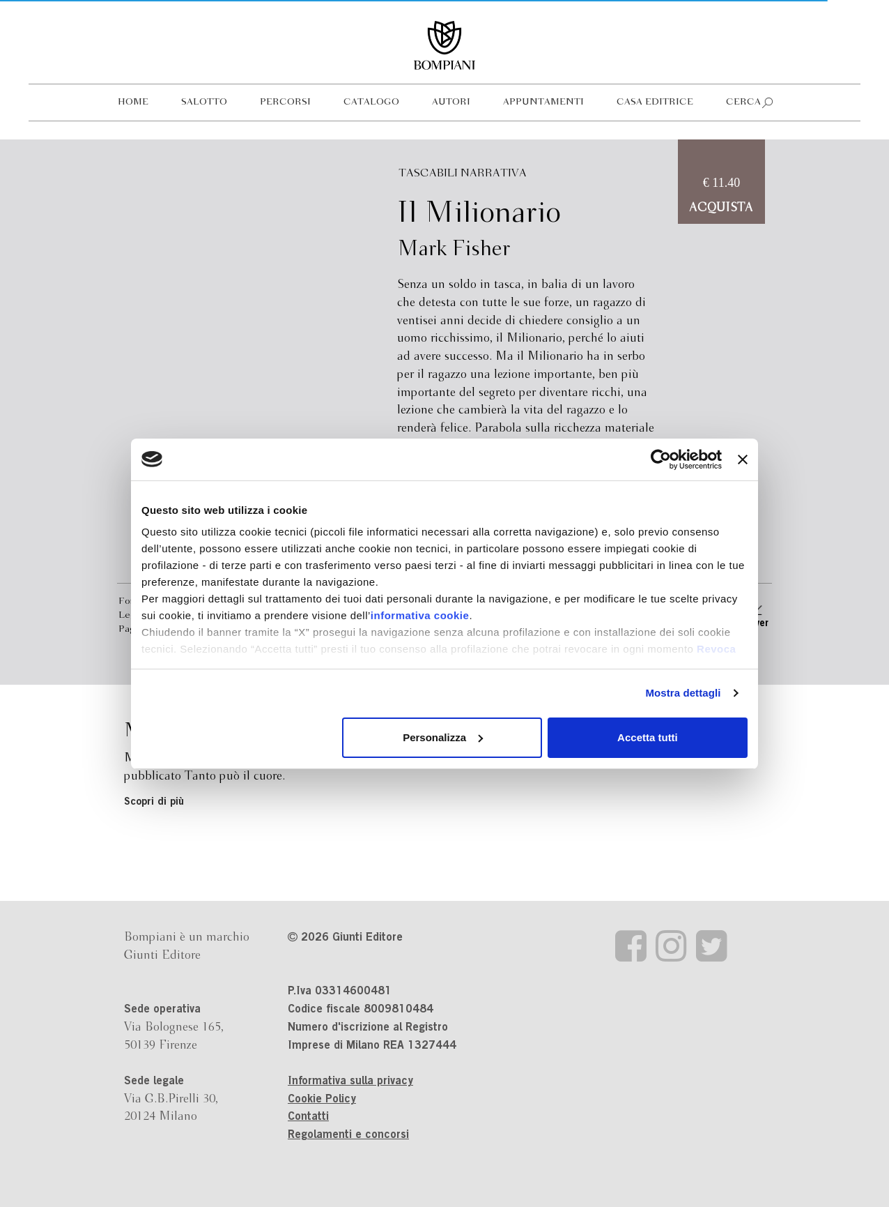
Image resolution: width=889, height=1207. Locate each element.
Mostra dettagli (682, 693)
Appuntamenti (543, 102)
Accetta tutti (647, 737)
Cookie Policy (322, 1099)
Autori (451, 102)
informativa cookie (420, 615)
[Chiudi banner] (743, 459)
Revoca (716, 649)
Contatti (308, 1117)
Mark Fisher (453, 249)
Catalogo (371, 102)
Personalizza (443, 737)
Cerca (743, 102)
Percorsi (285, 102)
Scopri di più (154, 802)
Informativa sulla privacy (350, 1081)
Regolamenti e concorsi (348, 1135)
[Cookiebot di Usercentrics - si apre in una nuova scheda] (661, 459)
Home (133, 102)
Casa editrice (655, 102)
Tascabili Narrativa (463, 173)
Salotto (204, 102)
